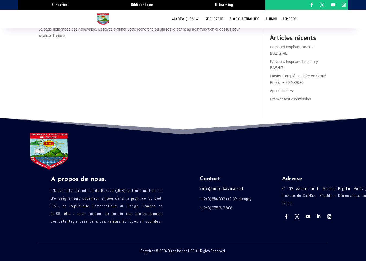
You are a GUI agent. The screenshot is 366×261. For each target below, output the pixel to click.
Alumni (271, 19)
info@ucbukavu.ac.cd (221, 189)
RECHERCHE (214, 19)
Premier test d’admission (290, 99)
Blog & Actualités (245, 19)
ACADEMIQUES (183, 19)
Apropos (290, 19)
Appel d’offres (281, 91)
